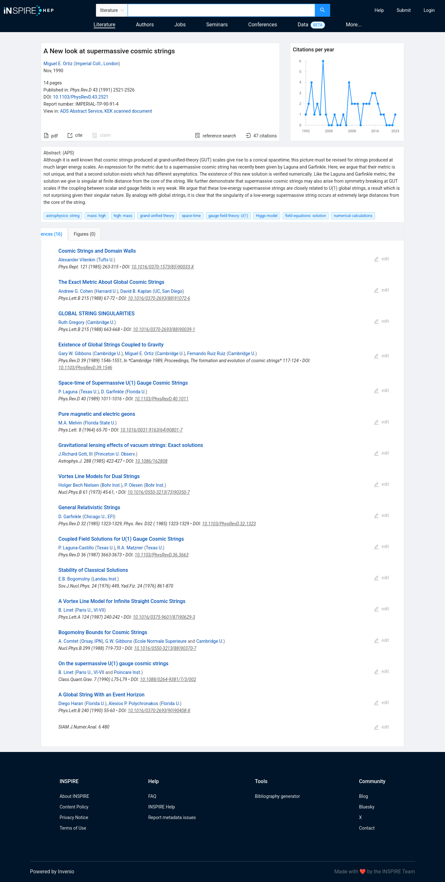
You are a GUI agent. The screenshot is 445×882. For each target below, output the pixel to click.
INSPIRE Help (161, 806)
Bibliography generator (277, 796)
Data (303, 25)
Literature (105, 25)
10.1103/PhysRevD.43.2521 (80, 97)
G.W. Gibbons (118, 641)
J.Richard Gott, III (75, 454)
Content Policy (74, 806)
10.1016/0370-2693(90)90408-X (159, 710)
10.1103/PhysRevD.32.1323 (229, 523)
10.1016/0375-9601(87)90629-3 (164, 617)
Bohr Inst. (111, 485)
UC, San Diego (168, 291)
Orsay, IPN (91, 641)
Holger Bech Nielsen (78, 485)
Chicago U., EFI (99, 516)
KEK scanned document (128, 111)
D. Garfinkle (112, 391)
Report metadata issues (172, 817)
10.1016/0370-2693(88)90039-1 (164, 329)
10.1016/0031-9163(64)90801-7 (151, 429)
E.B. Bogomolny (74, 578)
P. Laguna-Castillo (76, 547)
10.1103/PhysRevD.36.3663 (162, 554)
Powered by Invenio (52, 872)
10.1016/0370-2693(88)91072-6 (159, 298)
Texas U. (89, 391)
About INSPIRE (74, 796)
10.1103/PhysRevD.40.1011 (162, 398)
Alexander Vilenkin (76, 259)
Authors (145, 25)
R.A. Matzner (130, 547)
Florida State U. (100, 422)
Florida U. (136, 391)
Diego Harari (70, 703)
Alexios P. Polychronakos (133, 703)
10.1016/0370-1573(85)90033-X (162, 266)
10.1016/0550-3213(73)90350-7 (159, 492)
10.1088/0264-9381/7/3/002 (168, 679)
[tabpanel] (223, 493)
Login (429, 10)
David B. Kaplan (135, 291)
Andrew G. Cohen (75, 291)
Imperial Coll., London (97, 63)
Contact (367, 828)
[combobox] (221, 10)
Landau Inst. (105, 578)
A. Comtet (68, 641)
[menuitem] (379, 10)
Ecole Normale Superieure (160, 641)
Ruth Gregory (71, 322)
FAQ (152, 796)
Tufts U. (106, 259)
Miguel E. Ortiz (58, 63)
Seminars (217, 25)
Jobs (180, 25)
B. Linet (65, 610)
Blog (363, 796)
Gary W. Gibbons (74, 353)
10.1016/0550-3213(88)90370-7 (165, 648)
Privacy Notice (74, 817)
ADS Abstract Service (81, 111)
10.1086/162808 (151, 461)
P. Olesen (133, 485)
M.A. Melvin (70, 422)
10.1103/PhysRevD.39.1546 (85, 367)
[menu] (388, 10)
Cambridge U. (100, 322)
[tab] (62, 234)
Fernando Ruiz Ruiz (206, 353)
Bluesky (366, 806)
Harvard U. (106, 291)
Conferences (262, 25)
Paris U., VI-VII (90, 610)
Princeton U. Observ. (115, 454)
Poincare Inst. (127, 672)
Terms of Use (73, 828)
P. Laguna (68, 391)
